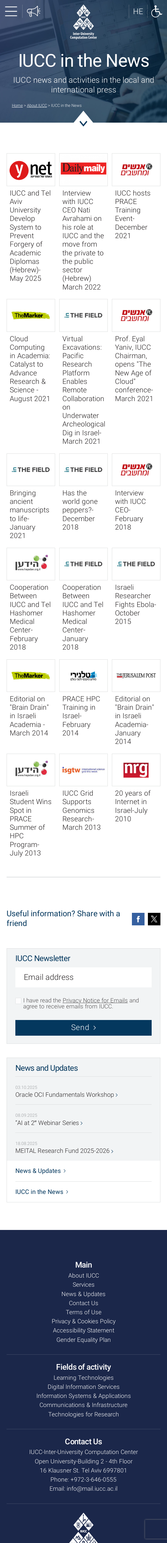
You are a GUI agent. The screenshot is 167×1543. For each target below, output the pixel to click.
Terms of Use (84, 1312)
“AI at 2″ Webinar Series (49, 1123)
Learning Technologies (84, 1377)
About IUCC (37, 105)
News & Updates (40, 1170)
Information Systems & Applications (83, 1396)
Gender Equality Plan (83, 1340)
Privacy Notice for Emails (95, 1000)
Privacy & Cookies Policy (84, 1321)
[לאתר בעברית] (138, 11)
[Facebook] (138, 919)
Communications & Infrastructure (83, 1405)
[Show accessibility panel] (156, 11)
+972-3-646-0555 (93, 1479)
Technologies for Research (83, 1414)
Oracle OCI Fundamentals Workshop (66, 1095)
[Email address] (83, 978)
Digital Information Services (84, 1387)
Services (84, 1284)
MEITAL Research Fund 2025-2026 (64, 1151)
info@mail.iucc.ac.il (92, 1488)
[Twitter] (154, 919)
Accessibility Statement (83, 1330)
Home (17, 105)
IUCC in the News (41, 1191)
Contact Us (83, 1303)
